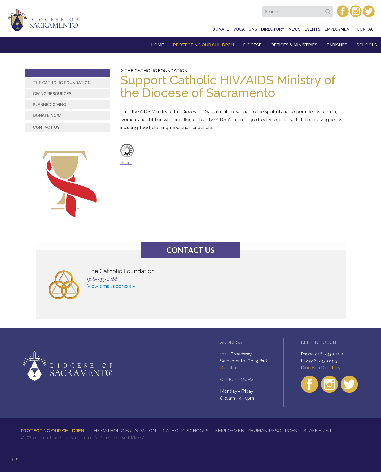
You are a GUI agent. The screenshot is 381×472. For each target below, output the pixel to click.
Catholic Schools (186, 430)
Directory (272, 29)
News (294, 29)
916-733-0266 (102, 279)
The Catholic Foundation (155, 70)
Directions (230, 367)
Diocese (252, 45)
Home (157, 45)
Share (126, 162)
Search (329, 10)
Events (312, 29)
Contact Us (46, 127)
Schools (367, 45)
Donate (220, 29)
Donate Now (47, 115)
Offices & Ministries (294, 45)
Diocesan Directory (320, 367)
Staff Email (317, 430)
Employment (338, 29)
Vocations (245, 29)
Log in (13, 459)
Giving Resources (52, 93)
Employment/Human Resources (256, 430)
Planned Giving (49, 104)
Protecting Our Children (203, 45)
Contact (367, 29)
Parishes (337, 45)
